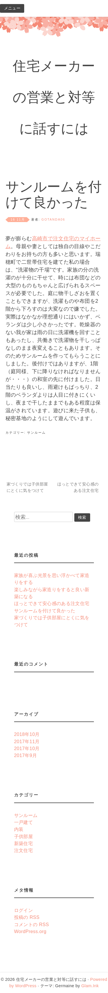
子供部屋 (23, 836)
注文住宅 (23, 850)
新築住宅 (23, 843)
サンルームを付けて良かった (44, 610)
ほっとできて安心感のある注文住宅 (78, 487)
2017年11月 (27, 741)
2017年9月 (25, 755)
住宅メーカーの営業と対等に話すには (54, 99)
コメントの (31, 924)
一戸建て (23, 822)
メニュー (12, 8)
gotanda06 (53, 219)
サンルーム (36, 432)
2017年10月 (27, 748)
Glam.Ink (89, 985)
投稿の (26, 917)
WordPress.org (30, 931)
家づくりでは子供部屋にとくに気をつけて (27, 487)
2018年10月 (27, 734)
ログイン (23, 910)
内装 (19, 829)
